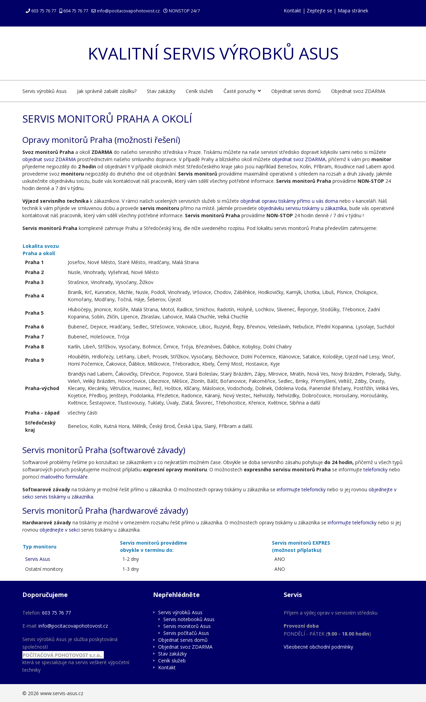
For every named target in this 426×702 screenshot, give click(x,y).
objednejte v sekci (60, 529)
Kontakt (292, 10)
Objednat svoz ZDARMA (358, 91)
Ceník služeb (199, 91)
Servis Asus (37, 559)
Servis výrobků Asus (44, 91)
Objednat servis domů (296, 91)
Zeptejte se (319, 10)
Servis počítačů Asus (186, 633)
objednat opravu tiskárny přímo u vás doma (289, 201)
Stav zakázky (161, 91)
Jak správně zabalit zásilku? (106, 91)
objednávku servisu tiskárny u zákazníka (302, 208)
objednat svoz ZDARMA (49, 159)
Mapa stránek (353, 10)
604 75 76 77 (75, 11)
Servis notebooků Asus (189, 619)
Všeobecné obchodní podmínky (318, 646)
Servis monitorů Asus (187, 626)
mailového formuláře (64, 476)
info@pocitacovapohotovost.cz (128, 11)
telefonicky (375, 469)
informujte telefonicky (301, 489)
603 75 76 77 (43, 11)
